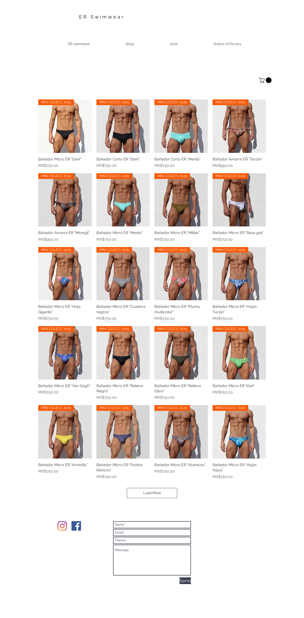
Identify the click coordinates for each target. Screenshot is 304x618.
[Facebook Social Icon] (76, 526)
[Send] (185, 580)
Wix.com (191, 600)
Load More (152, 493)
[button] (266, 80)
